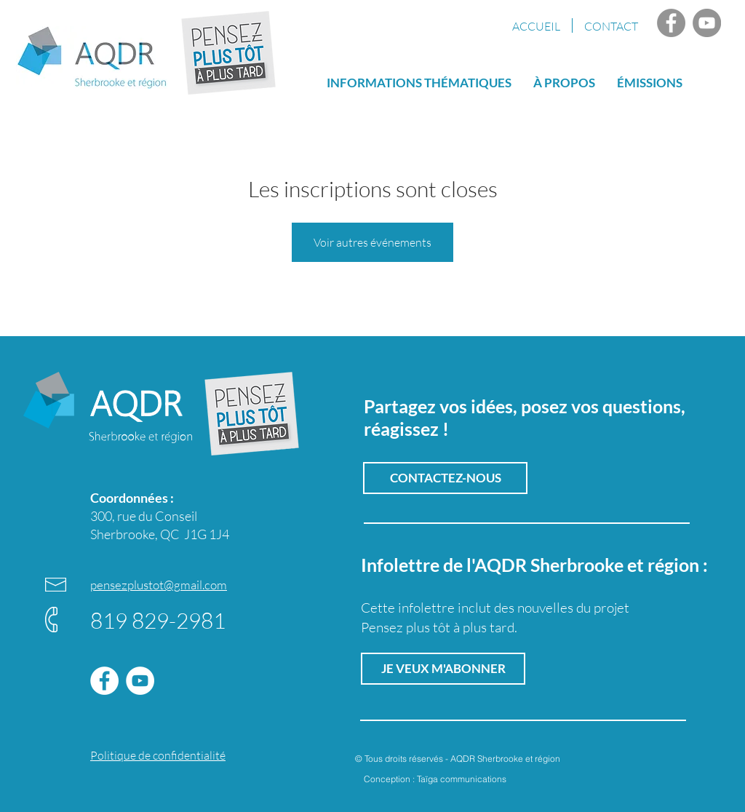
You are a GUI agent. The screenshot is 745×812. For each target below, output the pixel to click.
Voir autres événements (372, 242)
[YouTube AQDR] (707, 23)
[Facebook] (671, 23)
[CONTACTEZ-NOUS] (445, 478)
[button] (649, 81)
